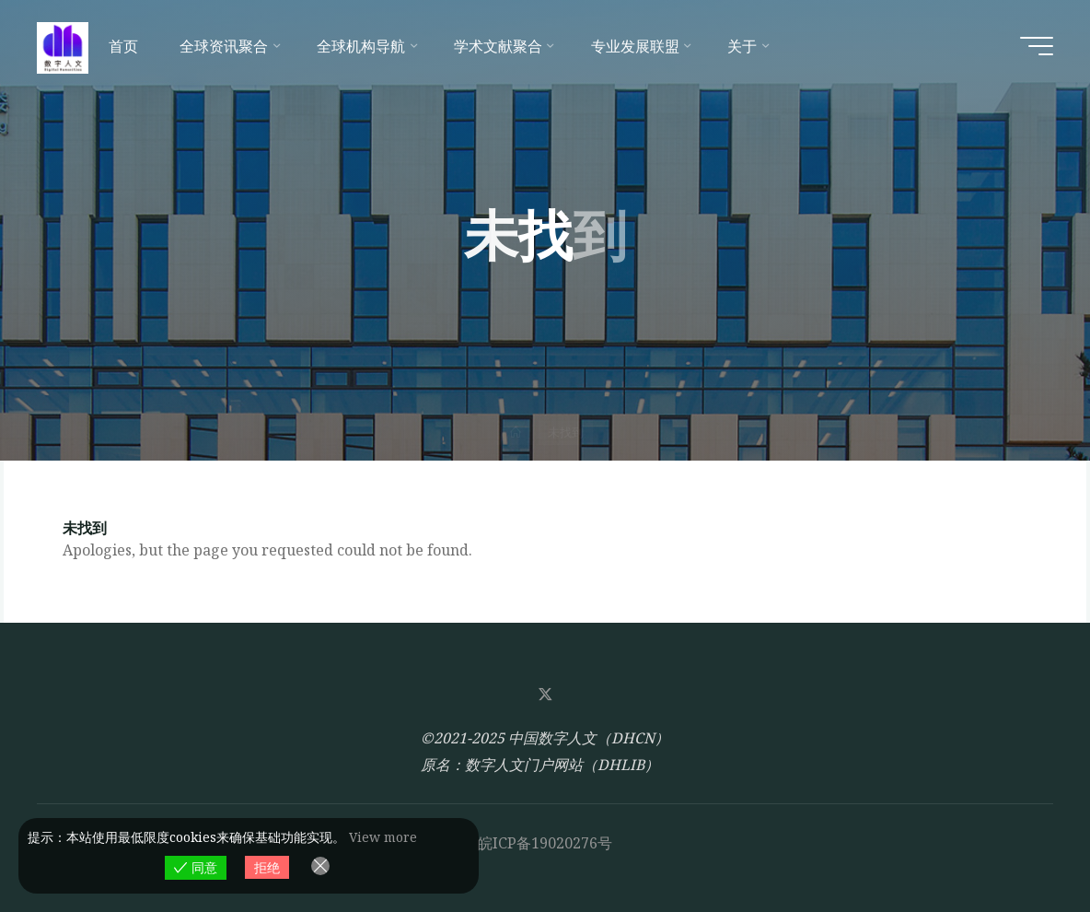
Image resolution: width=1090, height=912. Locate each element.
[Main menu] (1036, 46)
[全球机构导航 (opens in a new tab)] (365, 46)
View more (383, 837)
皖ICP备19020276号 (545, 843)
